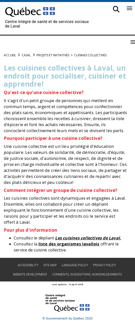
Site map (50, 265)
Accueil (10, 55)
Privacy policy (104, 265)
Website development (30, 274)
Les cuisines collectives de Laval (87, 238)
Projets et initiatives (52, 55)
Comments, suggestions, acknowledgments (87, 274)
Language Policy (75, 265)
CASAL (26, 55)
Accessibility (28, 265)
